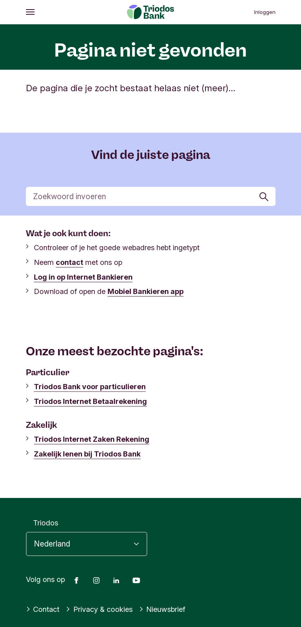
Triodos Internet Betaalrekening (90, 401)
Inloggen (265, 12)
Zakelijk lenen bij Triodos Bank (87, 453)
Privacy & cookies (99, 609)
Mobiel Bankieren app (146, 291)
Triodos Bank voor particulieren (90, 386)
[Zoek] (151, 196)
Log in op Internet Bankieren (83, 276)
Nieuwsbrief (162, 609)
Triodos (45, 522)
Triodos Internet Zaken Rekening (91, 439)
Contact (43, 609)
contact (69, 262)
